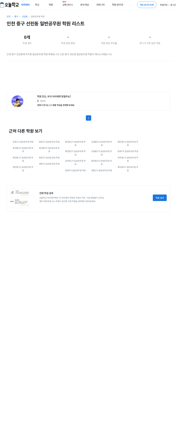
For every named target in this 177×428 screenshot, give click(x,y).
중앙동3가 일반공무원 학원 (101, 162)
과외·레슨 (84, 4)
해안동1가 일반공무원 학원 (23, 168)
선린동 (25, 16)
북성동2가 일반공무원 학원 (23, 149)
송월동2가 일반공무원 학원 (101, 153)
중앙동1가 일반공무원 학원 (23, 159)
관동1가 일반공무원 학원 (49, 163)
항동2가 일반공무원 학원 (49, 141)
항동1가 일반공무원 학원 (23, 141)
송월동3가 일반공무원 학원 (101, 143)
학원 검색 (160, 197)
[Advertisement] (44, 77)
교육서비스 (67, 4)
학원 (51, 4)
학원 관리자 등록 (147, 4)
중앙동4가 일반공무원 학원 (128, 168)
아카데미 (25, 4)
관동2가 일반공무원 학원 (101, 170)
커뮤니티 (100, 4)
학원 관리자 (117, 4)
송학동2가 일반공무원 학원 (128, 159)
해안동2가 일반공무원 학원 (75, 153)
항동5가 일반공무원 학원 (128, 151)
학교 (37, 4)
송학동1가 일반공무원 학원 (75, 162)
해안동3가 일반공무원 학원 (128, 143)
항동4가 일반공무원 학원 (75, 170)
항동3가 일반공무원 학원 (49, 157)
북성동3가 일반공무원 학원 (49, 149)
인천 (8, 16)
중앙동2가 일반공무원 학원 (75, 143)
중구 (16, 16)
